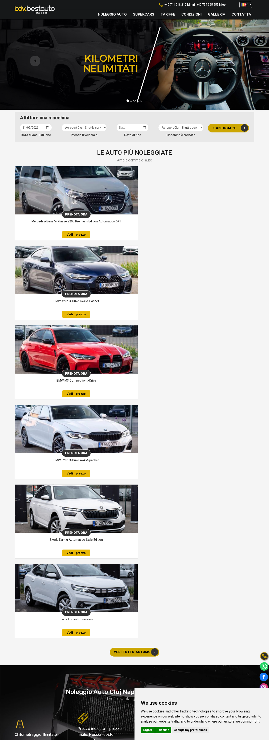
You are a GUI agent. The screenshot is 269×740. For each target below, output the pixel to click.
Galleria (216, 14)
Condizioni (191, 14)
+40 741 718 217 (175, 4)
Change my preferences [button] (190, 730)
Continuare (230, 128)
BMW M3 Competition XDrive (210, 221)
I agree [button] (148, 730)
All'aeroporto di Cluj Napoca (122, 600)
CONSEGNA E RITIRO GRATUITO (135, 594)
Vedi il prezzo (51, 234)
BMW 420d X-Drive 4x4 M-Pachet (131, 221)
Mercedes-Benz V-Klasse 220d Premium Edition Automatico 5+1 (52, 223)
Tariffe (168, 14)
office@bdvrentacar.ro (97, 701)
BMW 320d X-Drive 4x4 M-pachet (51, 301)
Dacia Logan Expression (210, 301)
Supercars (143, 14)
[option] (44, 695)
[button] (245, 5)
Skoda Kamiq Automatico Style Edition (130, 301)
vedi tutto (46, 711)
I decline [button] (163, 730)
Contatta (241, 14)
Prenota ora (52, 214)
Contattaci (229, 653)
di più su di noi (29, 527)
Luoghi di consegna (155, 684)
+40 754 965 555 (207, 4)
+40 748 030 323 (38, 658)
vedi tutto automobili (136, 333)
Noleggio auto (112, 14)
